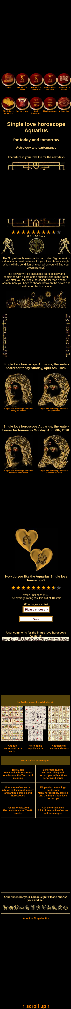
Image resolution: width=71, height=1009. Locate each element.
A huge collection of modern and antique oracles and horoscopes (18, 791)
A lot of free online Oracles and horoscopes (53, 810)
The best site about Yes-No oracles (18, 810)
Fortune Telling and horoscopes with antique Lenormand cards (53, 773)
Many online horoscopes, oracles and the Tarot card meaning (18, 773)
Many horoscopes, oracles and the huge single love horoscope (53, 793)
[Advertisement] (35, 37)
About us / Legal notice (36, 918)
